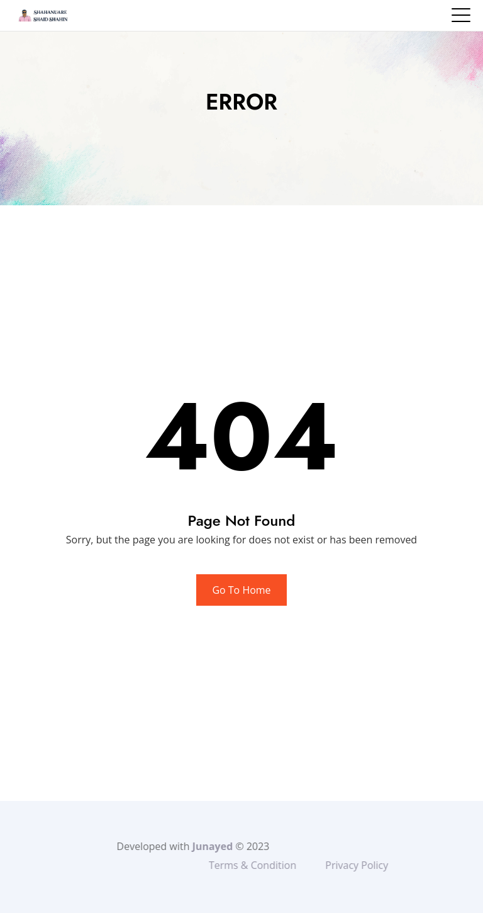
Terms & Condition (277, 865)
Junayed (191, 846)
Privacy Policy (381, 865)
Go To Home (241, 590)
